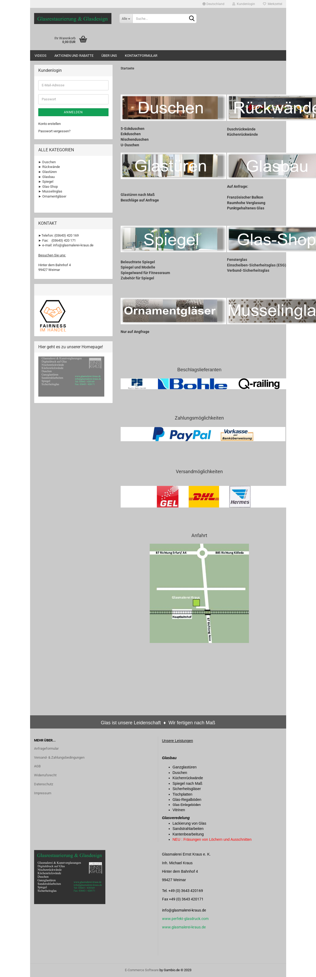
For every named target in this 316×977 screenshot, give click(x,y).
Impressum (42, 793)
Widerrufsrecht (45, 775)
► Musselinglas (50, 191)
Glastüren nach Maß (138, 194)
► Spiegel (46, 182)
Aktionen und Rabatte (73, 56)
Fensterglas (237, 259)
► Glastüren (47, 172)
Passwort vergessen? (54, 131)
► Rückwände (49, 167)
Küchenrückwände (242, 134)
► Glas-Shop (48, 187)
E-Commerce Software (142, 970)
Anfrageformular (46, 748)
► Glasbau (46, 177)
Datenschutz (43, 784)
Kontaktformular (141, 56)
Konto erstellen (49, 124)
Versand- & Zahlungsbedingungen (59, 757)
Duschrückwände (241, 129)
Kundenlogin (243, 4)
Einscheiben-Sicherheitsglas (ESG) (256, 265)
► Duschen (47, 162)
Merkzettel (272, 4)
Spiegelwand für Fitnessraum (145, 273)
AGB (37, 766)
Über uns (109, 56)
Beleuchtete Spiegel (138, 262)
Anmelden (73, 112)
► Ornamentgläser (52, 196)
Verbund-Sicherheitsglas (248, 270)
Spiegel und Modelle (138, 267)
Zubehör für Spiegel (137, 278)
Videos (40, 56)
